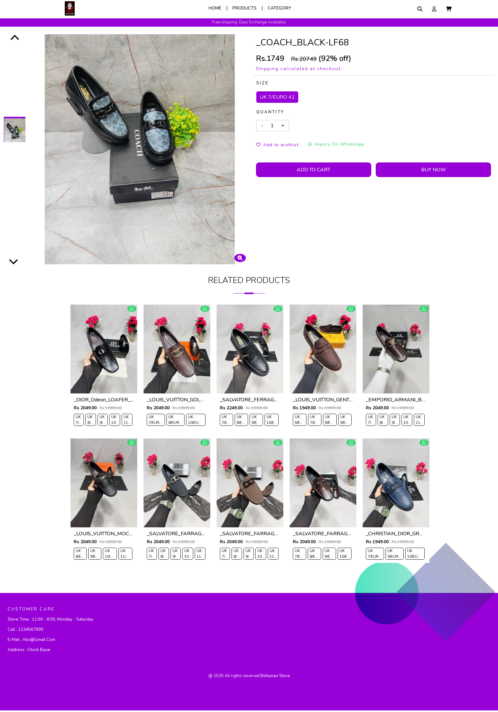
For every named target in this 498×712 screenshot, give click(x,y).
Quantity (270, 112)
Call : (26, 631)
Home (215, 8)
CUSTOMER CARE (31, 611)
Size (262, 83)
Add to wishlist (277, 145)
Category (279, 8)
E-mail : (31, 641)
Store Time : (50, 621)
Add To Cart (313, 169)
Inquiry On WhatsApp (336, 144)
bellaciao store (275, 677)
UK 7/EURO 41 (277, 97)
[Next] (14, 261)
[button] (448, 9)
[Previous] (15, 38)
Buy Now (433, 169)
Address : (29, 651)
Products (244, 8)
